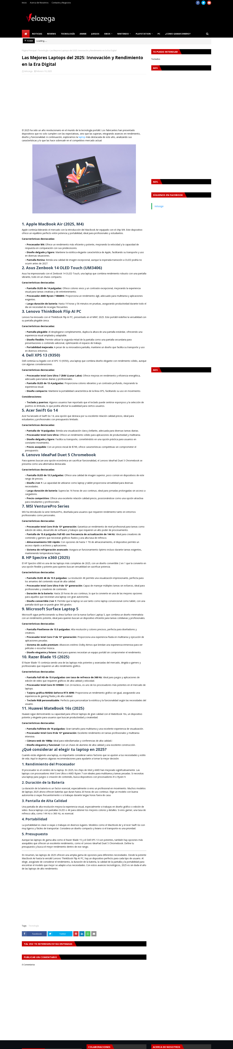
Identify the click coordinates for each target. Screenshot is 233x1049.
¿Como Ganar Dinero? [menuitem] (178, 33)
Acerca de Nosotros (39, 2)
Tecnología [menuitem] (68, 33)
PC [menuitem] (159, 33)
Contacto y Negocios (61, 2)
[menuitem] (26, 34)
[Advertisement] (84, 100)
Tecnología (43, 50)
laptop (82, 137)
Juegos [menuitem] (95, 33)
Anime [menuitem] (83, 33)
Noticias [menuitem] (37, 33)
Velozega (28, 71)
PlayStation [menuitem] (143, 33)
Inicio (24, 2)
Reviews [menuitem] (51, 33)
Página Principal (29, 50)
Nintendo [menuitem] (123, 33)
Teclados (155, 59)
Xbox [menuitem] (107, 33)
